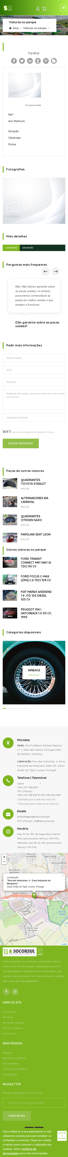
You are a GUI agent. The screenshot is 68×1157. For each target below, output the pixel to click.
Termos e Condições (15, 1069)
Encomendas (10, 1063)
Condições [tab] (11, 248)
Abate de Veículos (13, 1022)
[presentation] (45, 271)
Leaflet (64, 944)
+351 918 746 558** (50, 795)
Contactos (9, 1033)
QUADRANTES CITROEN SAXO (31, 518)
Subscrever (17, 1115)
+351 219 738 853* (27, 795)
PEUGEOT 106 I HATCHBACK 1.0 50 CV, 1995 (36, 613)
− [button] (4, 862)
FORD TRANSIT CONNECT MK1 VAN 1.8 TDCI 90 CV (36, 562)
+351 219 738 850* (27, 787)
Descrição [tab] (27, 248)
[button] (4, 708)
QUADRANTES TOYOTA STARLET (33, 482)
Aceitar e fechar (62, 1136)
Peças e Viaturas (13, 1028)
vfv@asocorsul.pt (44, 821)
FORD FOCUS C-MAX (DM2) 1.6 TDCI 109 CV (36, 578)
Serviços (8, 1017)
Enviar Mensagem (21, 443)
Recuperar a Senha (14, 1058)
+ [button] (4, 857)
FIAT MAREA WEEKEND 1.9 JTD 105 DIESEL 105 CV (36, 595)
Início (14, 28)
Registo (7, 1052)
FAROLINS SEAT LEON (36, 534)
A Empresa (9, 1011)
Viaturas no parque (34, 28)
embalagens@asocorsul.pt (33, 816)
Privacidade (10, 1074)
